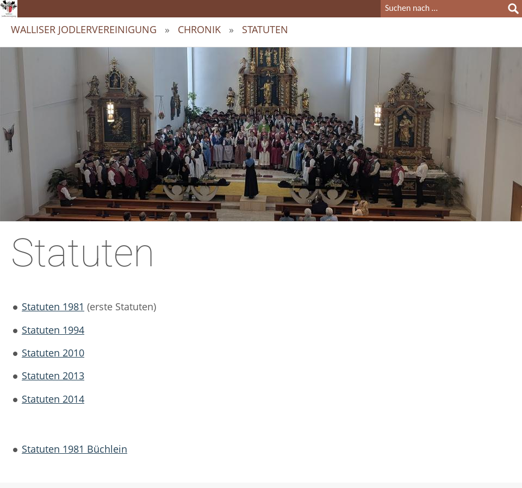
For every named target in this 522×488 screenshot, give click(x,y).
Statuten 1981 (53, 306)
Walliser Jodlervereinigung (84, 29)
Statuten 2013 (53, 375)
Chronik (199, 29)
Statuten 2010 (53, 352)
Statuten (265, 29)
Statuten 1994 (53, 329)
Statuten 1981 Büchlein (74, 448)
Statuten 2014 (53, 398)
